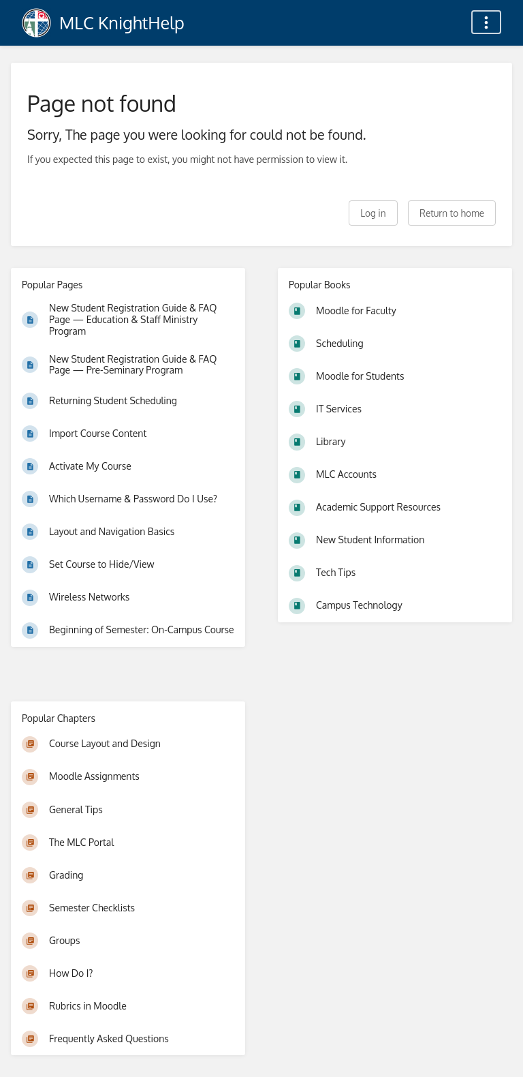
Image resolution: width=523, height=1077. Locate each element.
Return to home (451, 213)
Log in (372, 213)
